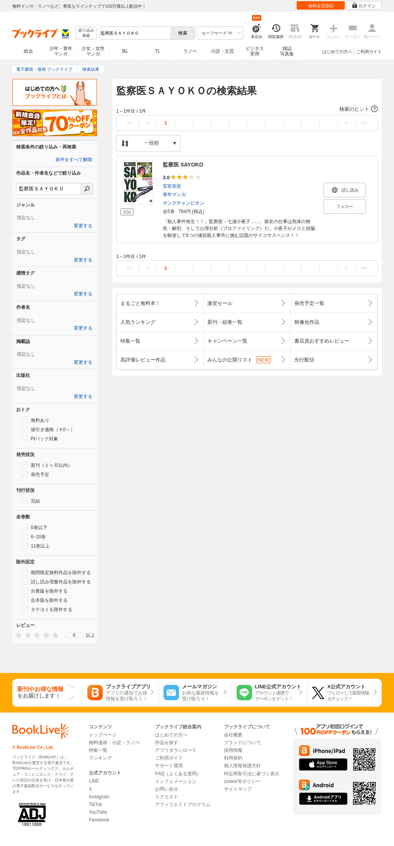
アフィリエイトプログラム (182, 804)
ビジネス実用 (254, 51)
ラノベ (190, 51)
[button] (247, 109)
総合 (28, 51)
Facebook (99, 820)
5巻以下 (34, 527)
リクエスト (166, 796)
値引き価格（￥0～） (48, 429)
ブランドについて (242, 742)
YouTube (98, 812)
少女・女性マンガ (93, 51)
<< (129, 123)
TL (157, 51)
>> (364, 123)
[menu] (74, 635)
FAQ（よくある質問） (178, 773)
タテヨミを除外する (47, 609)
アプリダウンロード (176, 750)
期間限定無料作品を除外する (56, 572)
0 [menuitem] (74, 635)
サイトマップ (238, 789)
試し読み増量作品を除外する (56, 581)
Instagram (99, 796)
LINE (94, 781)
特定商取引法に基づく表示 (251, 773)
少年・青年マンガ (60, 51)
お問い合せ (166, 789)
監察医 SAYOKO (183, 165)
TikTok (95, 804)
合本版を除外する (45, 600)
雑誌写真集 (287, 51)
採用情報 (233, 750)
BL (125, 51)
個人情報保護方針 (242, 765)
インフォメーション (176, 781)
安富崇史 (172, 186)
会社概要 (233, 735)
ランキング (100, 758)
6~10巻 (34, 536)
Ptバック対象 (40, 438)
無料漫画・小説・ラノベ (114, 742)
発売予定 (35, 474)
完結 (31, 501)
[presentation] (17, 635)
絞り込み (86, 33)
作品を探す (166, 742)
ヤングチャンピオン (183, 203)
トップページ (103, 735)
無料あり (35, 420)
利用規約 (233, 758)
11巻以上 (36, 546)
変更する (83, 225)
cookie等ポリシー (242, 781)
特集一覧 (98, 750)
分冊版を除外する (45, 591)
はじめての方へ (337, 51)
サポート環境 (169, 765)
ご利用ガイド (369, 51)
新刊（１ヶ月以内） (47, 465)
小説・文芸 (222, 51)
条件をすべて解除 (73, 159)
